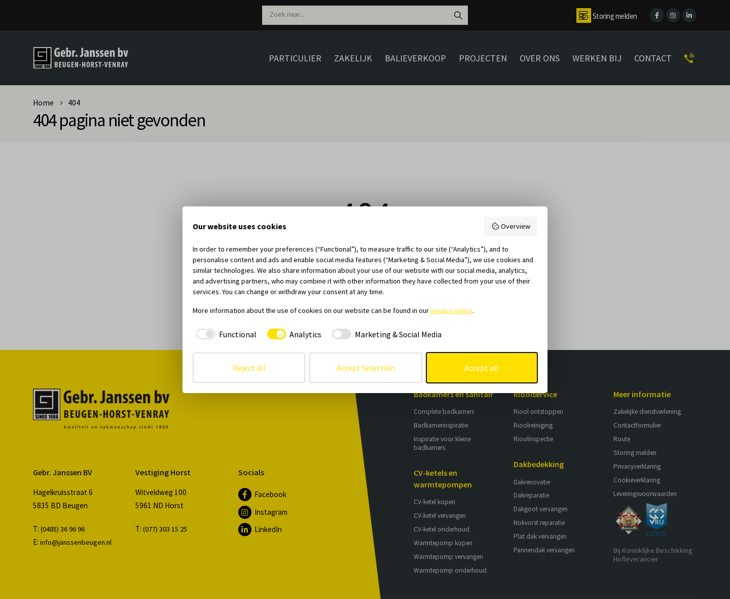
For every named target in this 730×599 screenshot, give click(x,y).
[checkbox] (225, 334)
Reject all (249, 368)
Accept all (481, 368)
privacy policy (451, 310)
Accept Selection (366, 368)
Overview (511, 226)
